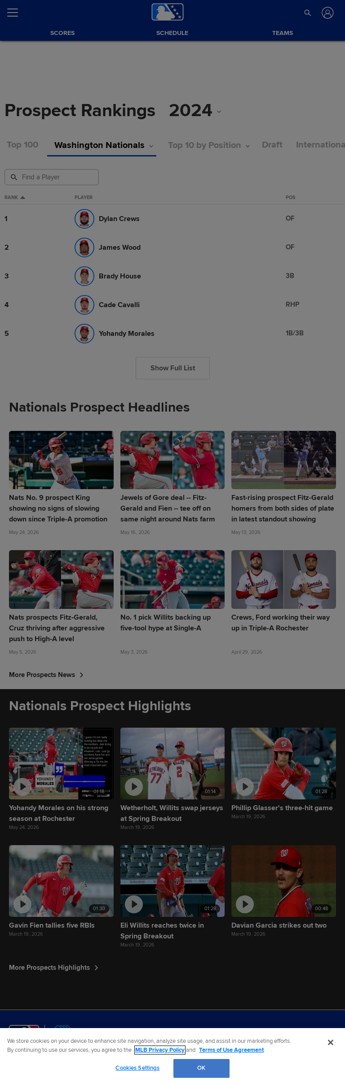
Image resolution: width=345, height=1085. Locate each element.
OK (201, 1068)
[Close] (331, 1042)
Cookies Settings (137, 1068)
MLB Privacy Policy (160, 1050)
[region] (172, 1056)
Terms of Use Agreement (231, 1050)
